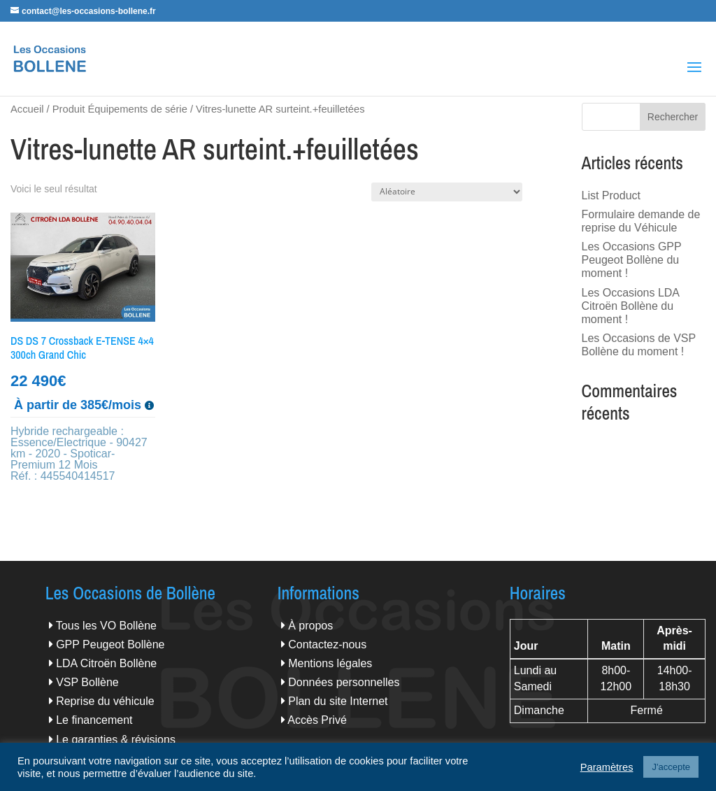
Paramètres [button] (606, 767)
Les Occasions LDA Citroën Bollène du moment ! (631, 306)
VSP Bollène (87, 682)
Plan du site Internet (337, 701)
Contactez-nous (327, 644)
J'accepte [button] (671, 767)
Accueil (26, 109)
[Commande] (446, 192)
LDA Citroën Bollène (106, 663)
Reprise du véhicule (105, 701)
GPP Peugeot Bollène (110, 644)
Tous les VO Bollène (106, 626)
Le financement (94, 720)
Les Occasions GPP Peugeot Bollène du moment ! (632, 260)
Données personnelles (343, 682)
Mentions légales (330, 663)
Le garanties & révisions (116, 740)
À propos (310, 626)
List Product (611, 195)
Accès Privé (316, 720)
